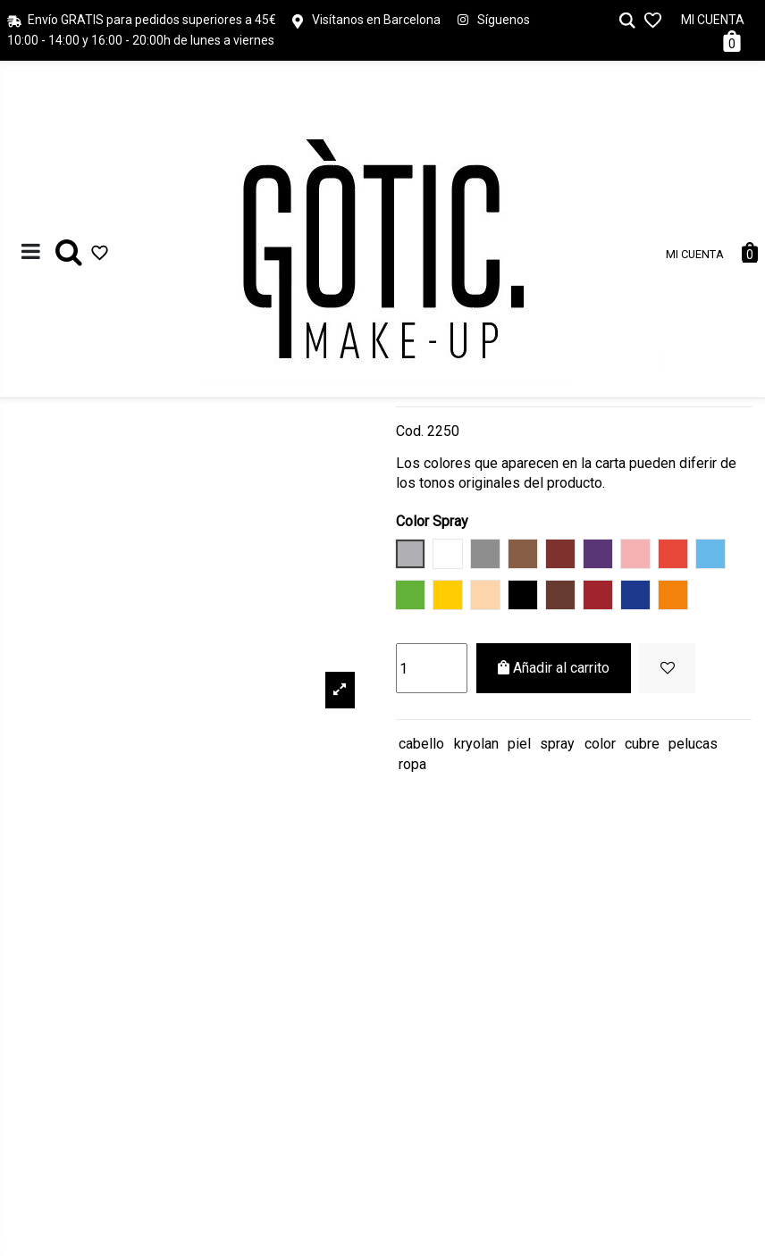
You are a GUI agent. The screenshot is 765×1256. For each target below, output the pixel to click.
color (600, 743)
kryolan (476, 743)
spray (557, 743)
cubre (642, 743)
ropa (412, 764)
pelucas (693, 743)
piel (519, 743)
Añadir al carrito (553, 667)
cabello (421, 743)
